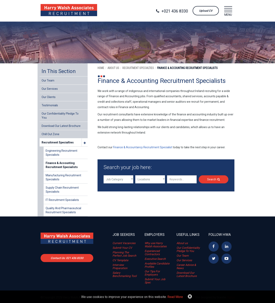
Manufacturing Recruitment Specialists (63, 177)
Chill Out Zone (50, 134)
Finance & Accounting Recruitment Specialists (62, 165)
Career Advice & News (186, 266)
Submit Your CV (122, 247)
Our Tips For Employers (152, 273)
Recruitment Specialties (58, 142)
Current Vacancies (123, 243)
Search (213, 179)
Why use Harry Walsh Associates (156, 244)
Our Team (48, 80)
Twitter (214, 259)
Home (101, 68)
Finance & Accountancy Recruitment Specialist (142, 147)
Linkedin (226, 246)
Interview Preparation (119, 266)
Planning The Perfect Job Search (124, 254)
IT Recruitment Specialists (62, 200)
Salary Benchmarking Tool (124, 274)
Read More (175, 297)
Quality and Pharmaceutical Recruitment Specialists (63, 210)
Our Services (50, 88)
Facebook (214, 246)
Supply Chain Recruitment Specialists (62, 189)
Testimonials (50, 105)
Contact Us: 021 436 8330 (67, 258)
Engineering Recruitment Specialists (61, 152)
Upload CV (205, 10)
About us (182, 243)
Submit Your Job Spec (155, 281)
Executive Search (155, 258)
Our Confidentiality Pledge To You (60, 115)
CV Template (120, 260)
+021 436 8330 (172, 11)
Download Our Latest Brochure (61, 125)
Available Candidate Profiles (157, 265)
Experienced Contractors (152, 252)
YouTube (226, 259)
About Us (113, 68)
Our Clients (49, 97)
